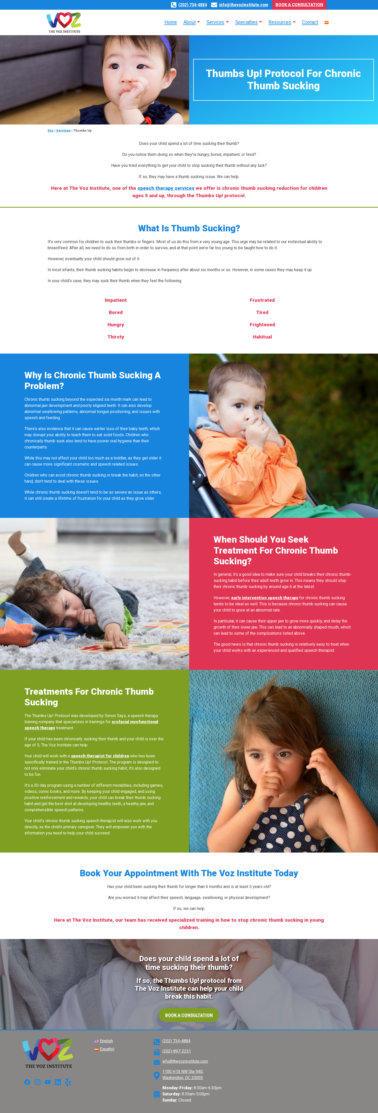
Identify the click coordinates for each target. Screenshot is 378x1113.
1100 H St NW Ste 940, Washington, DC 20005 (182, 1074)
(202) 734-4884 (192, 4)
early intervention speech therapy (264, 597)
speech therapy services (165, 188)
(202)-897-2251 (176, 1051)
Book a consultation (189, 1015)
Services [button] (215, 22)
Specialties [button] (246, 22)
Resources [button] (279, 22)
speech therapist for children (100, 756)
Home (170, 22)
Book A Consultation (299, 4)
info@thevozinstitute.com (243, 4)
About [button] (189, 22)
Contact (310, 22)
